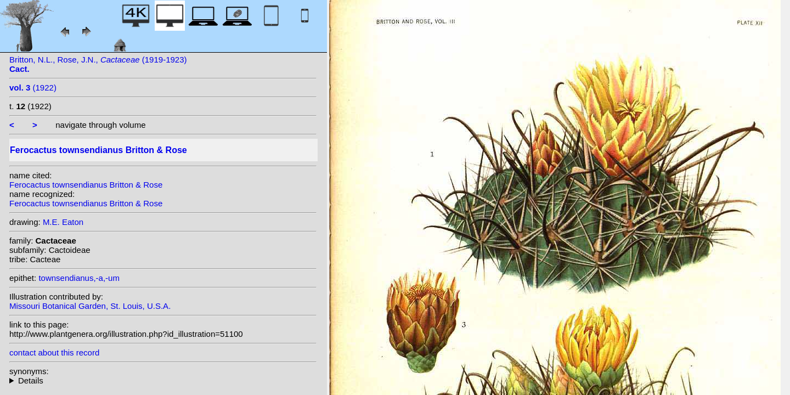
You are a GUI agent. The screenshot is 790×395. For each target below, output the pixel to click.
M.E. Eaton (63, 222)
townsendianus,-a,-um (79, 278)
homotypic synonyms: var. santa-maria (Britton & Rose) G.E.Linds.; (163, 380)
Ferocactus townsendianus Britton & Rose (85, 184)
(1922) (33, 87)
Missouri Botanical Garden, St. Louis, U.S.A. (90, 306)
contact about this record (54, 352)
